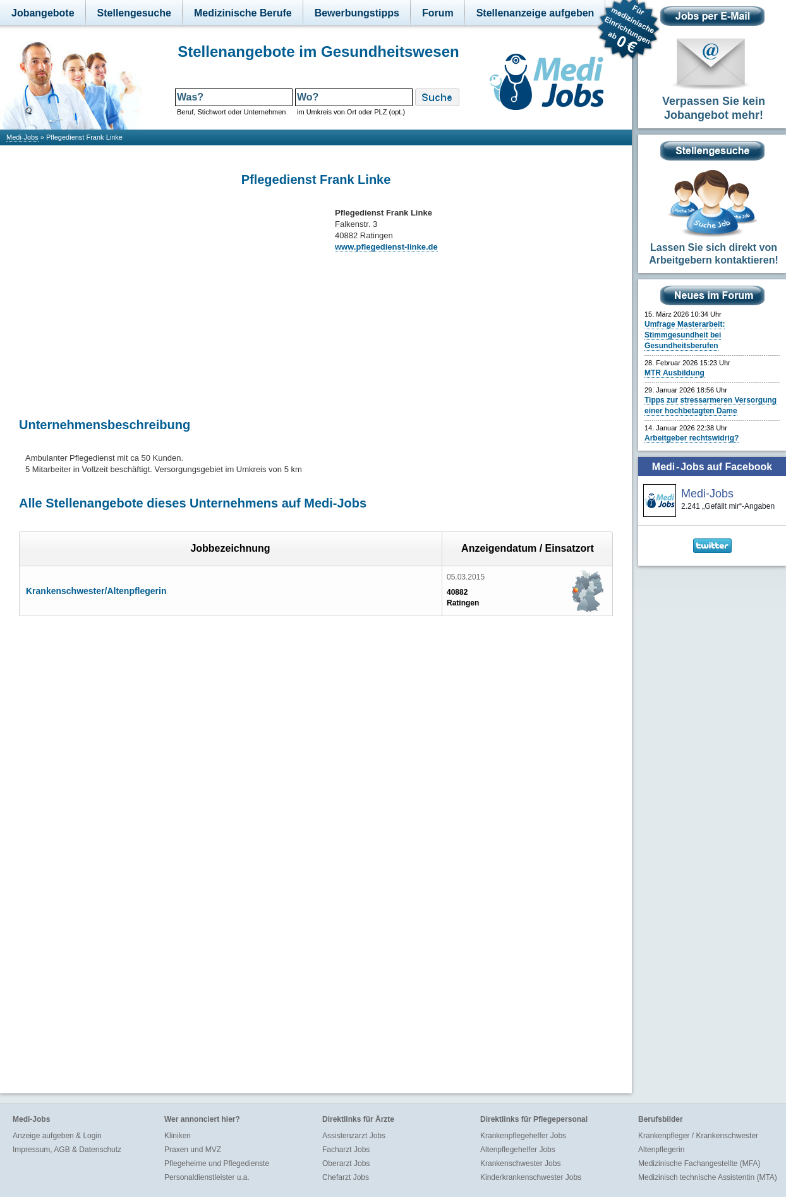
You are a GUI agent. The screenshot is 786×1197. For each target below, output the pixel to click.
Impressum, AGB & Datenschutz (67, 1149)
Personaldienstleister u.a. (207, 1177)
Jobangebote (43, 13)
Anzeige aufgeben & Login (57, 1135)
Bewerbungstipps (357, 13)
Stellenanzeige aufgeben (535, 13)
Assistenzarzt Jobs (353, 1135)
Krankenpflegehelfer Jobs (523, 1135)
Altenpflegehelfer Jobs (517, 1149)
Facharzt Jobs (346, 1149)
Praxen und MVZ (192, 1149)
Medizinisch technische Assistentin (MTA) (707, 1177)
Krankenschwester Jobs (520, 1163)
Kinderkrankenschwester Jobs (530, 1177)
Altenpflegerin (661, 1149)
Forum (438, 13)
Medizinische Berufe (243, 13)
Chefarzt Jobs (345, 1177)
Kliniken (177, 1135)
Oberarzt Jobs (346, 1163)
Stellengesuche (134, 13)
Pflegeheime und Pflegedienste (216, 1163)
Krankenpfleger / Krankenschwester (698, 1135)
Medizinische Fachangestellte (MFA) (699, 1163)
